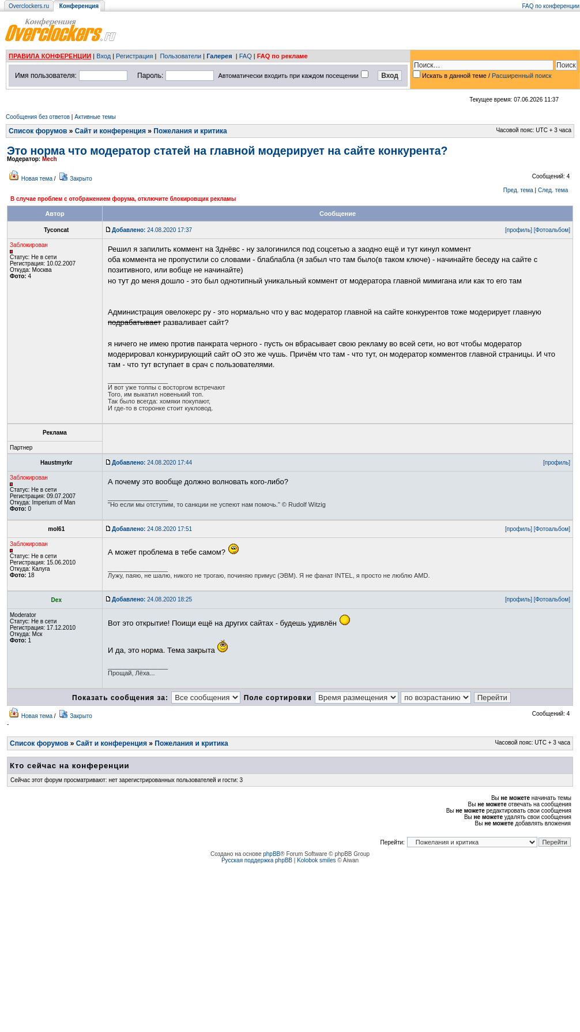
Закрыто (81, 178)
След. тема (553, 190)
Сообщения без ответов (38, 117)
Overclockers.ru (29, 6)
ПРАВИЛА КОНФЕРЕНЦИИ (50, 56)
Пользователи (180, 56)
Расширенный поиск (522, 75)
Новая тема (36, 178)
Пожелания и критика (190, 131)
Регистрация (134, 56)
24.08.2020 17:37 (152, 230)
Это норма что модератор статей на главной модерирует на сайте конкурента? (227, 150)
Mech (49, 159)
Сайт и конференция (110, 131)
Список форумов (38, 131)
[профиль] (518, 230)
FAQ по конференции (550, 6)
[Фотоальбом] (552, 230)
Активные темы (95, 117)
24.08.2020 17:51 (152, 529)
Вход (103, 56)
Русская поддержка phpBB (256, 860)
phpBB (271, 854)
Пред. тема (518, 190)
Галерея (219, 56)
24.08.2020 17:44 (152, 462)
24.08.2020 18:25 (152, 599)
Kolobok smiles (316, 860)
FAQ (245, 56)
